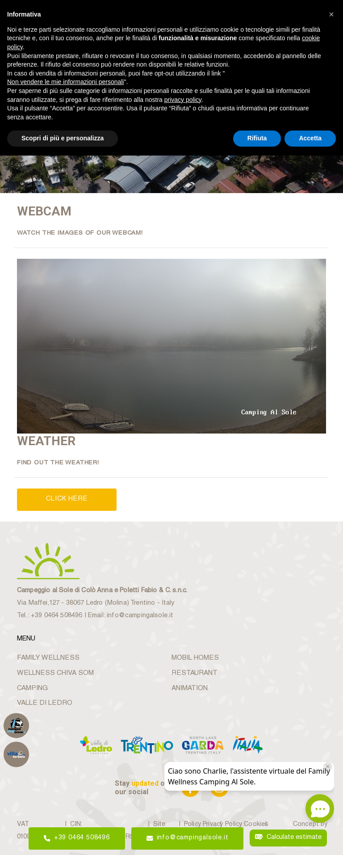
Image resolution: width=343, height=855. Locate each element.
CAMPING (32, 687)
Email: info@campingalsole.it (129, 615)
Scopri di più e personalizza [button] (62, 138)
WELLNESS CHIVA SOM (54, 672)
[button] (331, 14)
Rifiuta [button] (257, 138)
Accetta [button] (310, 138)
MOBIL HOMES (195, 657)
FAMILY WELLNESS (47, 657)
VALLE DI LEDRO (44, 702)
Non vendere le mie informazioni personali (65, 81)
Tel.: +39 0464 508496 (49, 615)
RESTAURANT (194, 672)
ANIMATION (190, 687)
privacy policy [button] (182, 99)
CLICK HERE (66, 499)
